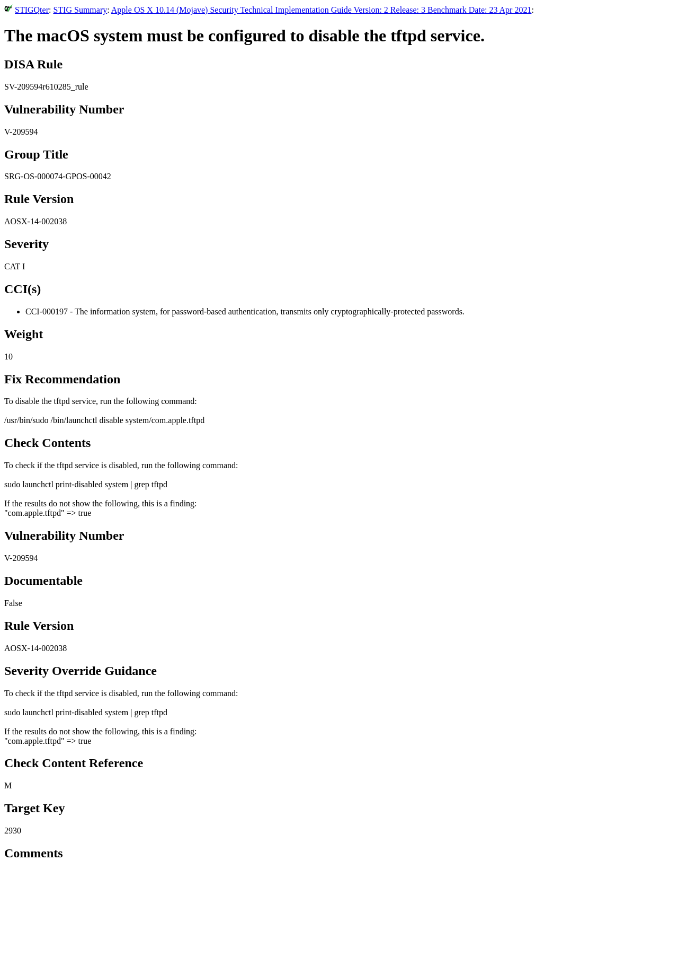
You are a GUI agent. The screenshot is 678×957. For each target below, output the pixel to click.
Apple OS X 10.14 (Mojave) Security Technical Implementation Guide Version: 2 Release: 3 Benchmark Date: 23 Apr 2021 (321, 9)
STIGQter (32, 9)
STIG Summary (80, 9)
